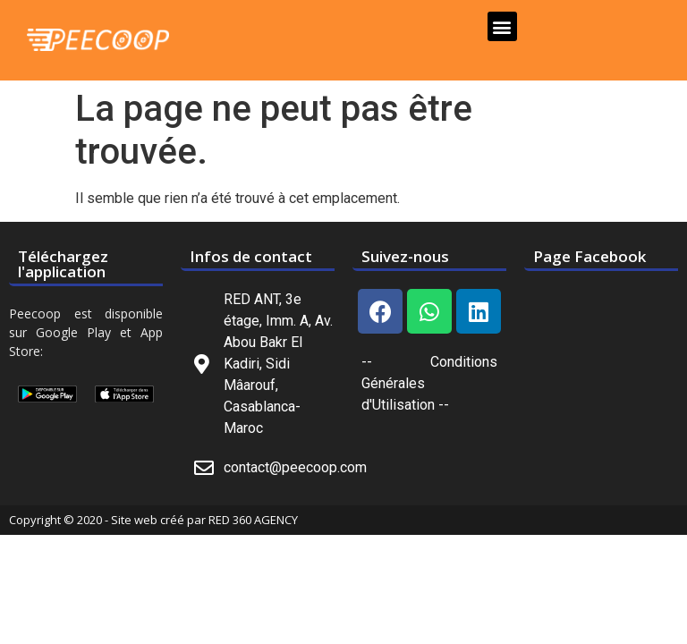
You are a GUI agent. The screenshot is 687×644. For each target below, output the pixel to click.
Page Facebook (589, 256)
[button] (502, 26)
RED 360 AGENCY (253, 520)
